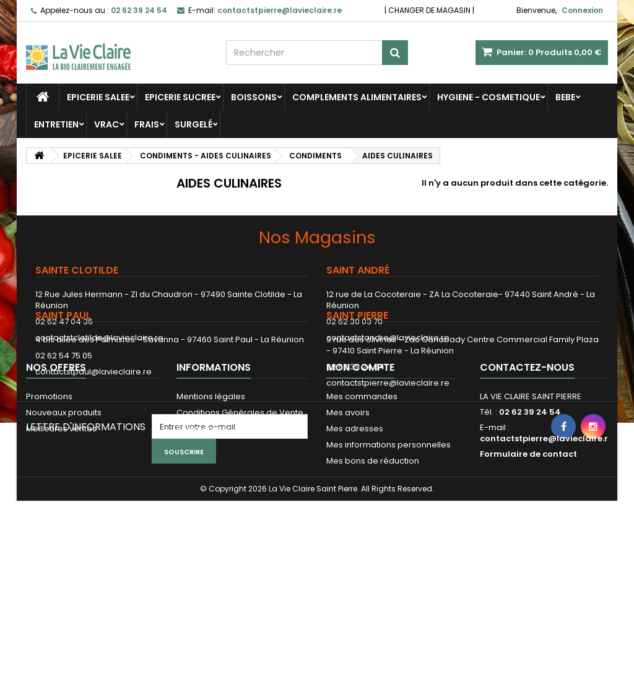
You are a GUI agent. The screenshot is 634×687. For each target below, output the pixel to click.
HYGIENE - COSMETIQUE (488, 97)
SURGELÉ (193, 124)
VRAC (106, 124)
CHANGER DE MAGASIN (429, 10)
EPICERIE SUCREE (180, 97)
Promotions (49, 506)
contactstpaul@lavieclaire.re (93, 428)
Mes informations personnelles (388, 555)
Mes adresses (354, 539)
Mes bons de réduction (372, 571)
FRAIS (146, 124)
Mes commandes (361, 506)
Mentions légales (210, 506)
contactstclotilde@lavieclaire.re (99, 338)
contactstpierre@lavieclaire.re (387, 439)
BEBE (565, 97)
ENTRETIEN (56, 124)
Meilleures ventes (61, 539)
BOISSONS (254, 97)
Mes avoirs (348, 523)
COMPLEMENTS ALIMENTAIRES (357, 97)
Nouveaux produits (64, 523)
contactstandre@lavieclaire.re (387, 338)
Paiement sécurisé (214, 539)
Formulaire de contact (528, 564)
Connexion (582, 10)
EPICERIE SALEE (98, 97)
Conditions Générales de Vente (239, 523)
